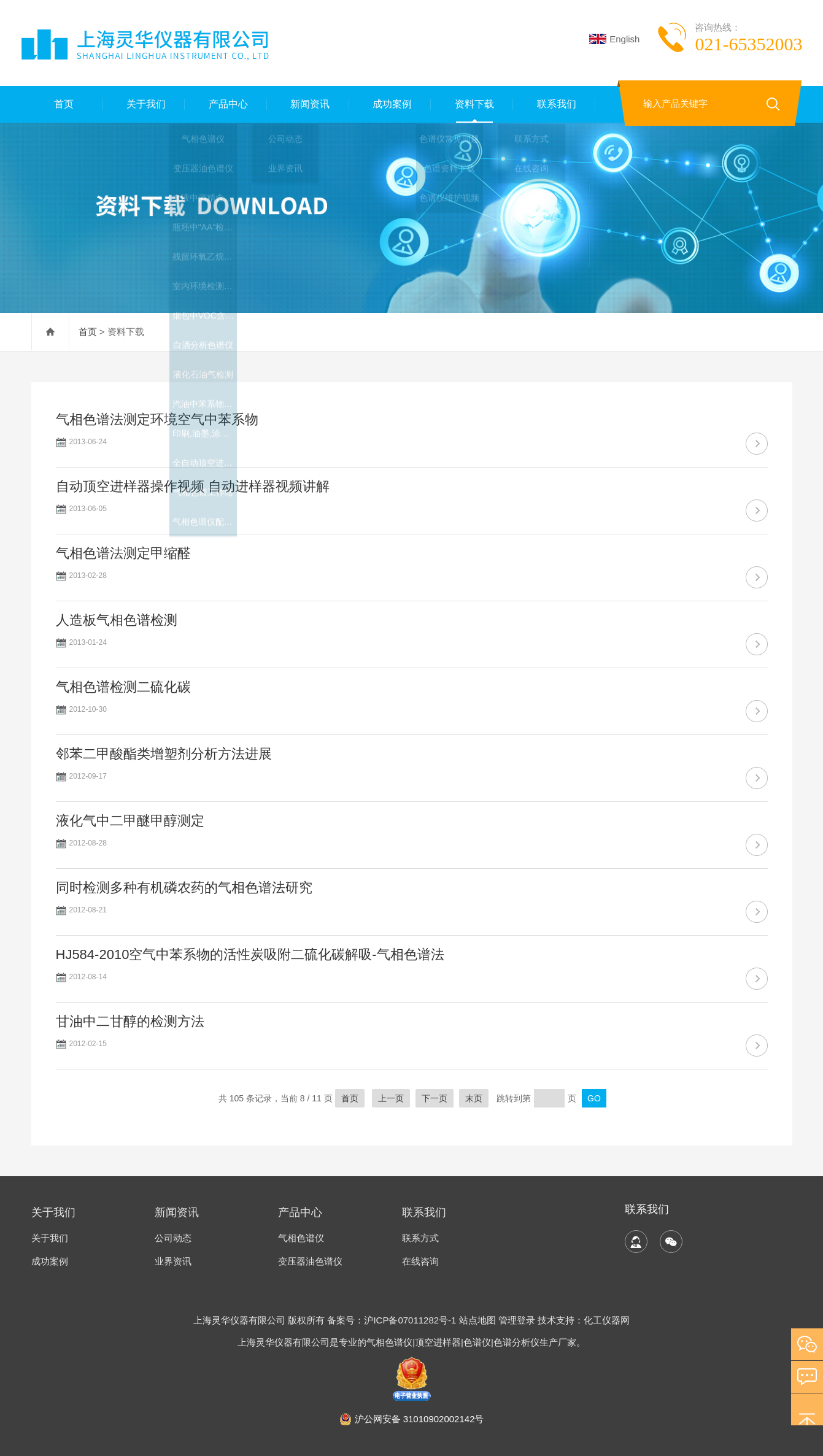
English (614, 39)
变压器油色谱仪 (310, 1261)
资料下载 (472, 104)
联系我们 (554, 104)
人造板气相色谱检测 (116, 620)
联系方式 (420, 1238)
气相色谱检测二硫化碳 (123, 687)
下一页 (434, 1098)
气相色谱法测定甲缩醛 (123, 553)
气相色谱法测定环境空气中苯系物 (157, 419)
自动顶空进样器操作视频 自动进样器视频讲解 (193, 486)
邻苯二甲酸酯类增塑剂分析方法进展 (164, 753)
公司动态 (173, 1238)
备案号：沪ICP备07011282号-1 (392, 1320)
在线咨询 (420, 1261)
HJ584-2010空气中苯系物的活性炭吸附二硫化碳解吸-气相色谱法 (250, 954)
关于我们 (143, 104)
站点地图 (477, 1320)
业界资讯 (173, 1261)
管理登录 (516, 1320)
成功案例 (390, 104)
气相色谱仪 (301, 1238)
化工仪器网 (607, 1320)
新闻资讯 (308, 104)
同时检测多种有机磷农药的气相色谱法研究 (184, 887)
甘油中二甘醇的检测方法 (130, 1021)
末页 (473, 1098)
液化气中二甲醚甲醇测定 (130, 820)
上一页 (391, 1098)
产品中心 (226, 104)
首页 (61, 104)
